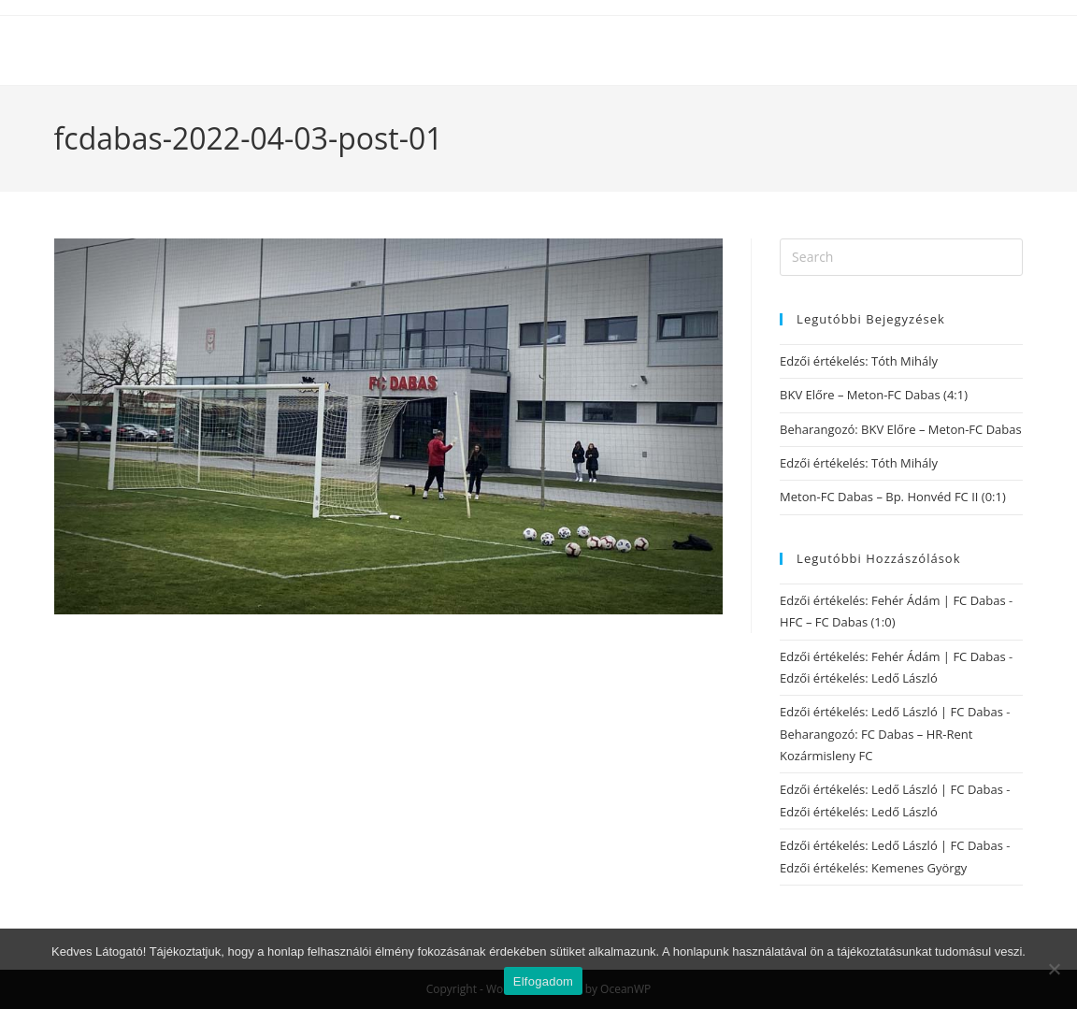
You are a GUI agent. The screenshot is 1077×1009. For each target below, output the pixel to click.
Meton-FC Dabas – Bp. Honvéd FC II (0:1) (893, 496)
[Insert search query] (901, 257)
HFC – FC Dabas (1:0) (837, 621)
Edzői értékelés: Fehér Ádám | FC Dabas (893, 600)
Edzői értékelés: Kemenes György (873, 867)
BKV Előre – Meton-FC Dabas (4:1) (874, 394)
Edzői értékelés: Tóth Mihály (859, 361)
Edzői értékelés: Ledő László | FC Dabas (891, 711)
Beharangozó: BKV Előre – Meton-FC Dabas (901, 429)
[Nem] (1053, 968)
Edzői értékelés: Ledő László (859, 678)
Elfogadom (543, 981)
